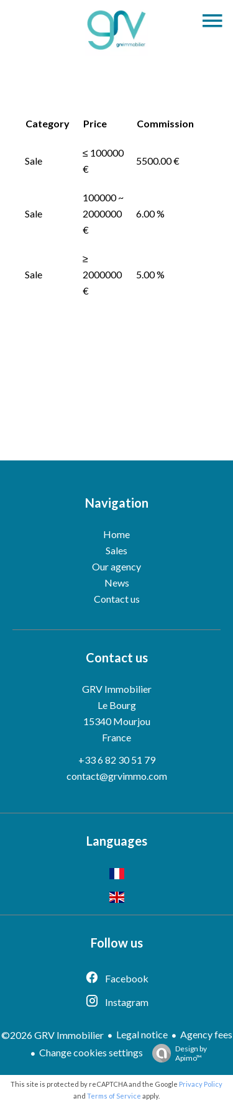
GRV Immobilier (117, 689)
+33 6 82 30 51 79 (116, 760)
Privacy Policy (200, 1084)
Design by (176, 1053)
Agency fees (206, 1034)
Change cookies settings (91, 1052)
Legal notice (142, 1034)
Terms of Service (114, 1096)
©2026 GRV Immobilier (52, 1035)
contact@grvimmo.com (116, 776)
